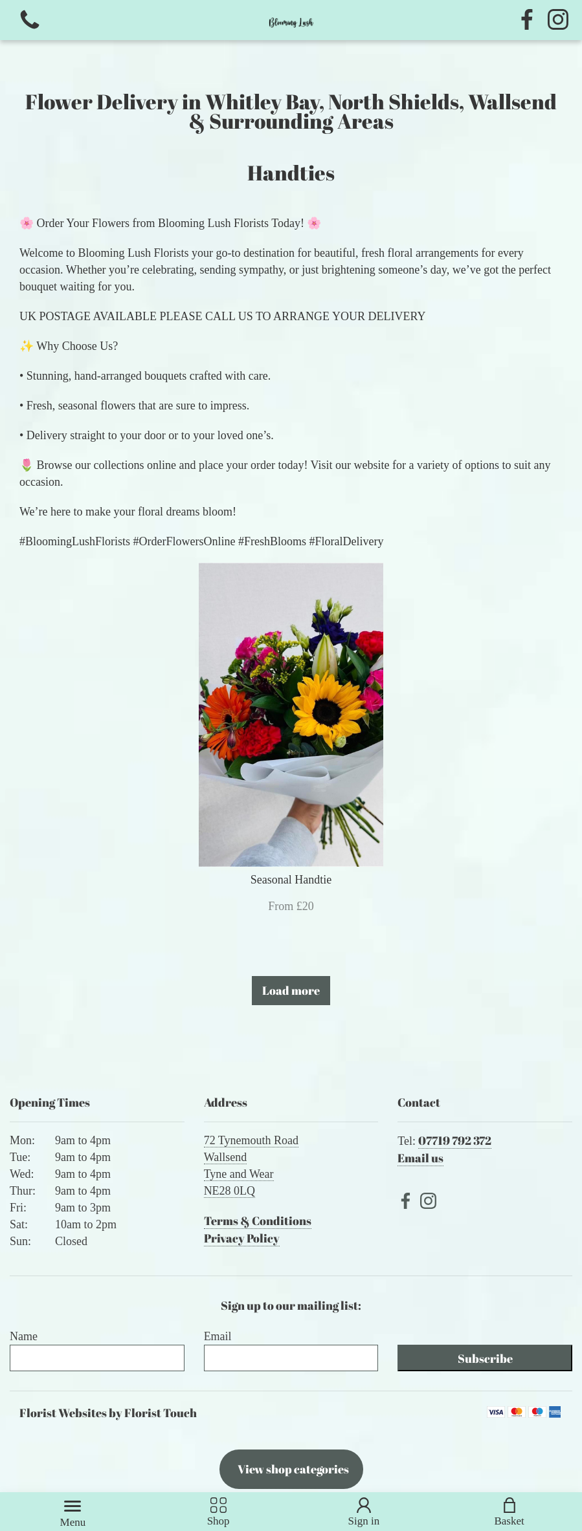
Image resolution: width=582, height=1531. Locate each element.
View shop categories (293, 1469)
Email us (420, 1158)
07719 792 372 (454, 1140)
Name (24, 1336)
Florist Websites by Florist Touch (108, 1412)
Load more (291, 990)
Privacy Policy (242, 1238)
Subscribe (485, 1358)
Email (218, 1336)
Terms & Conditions (257, 1220)
